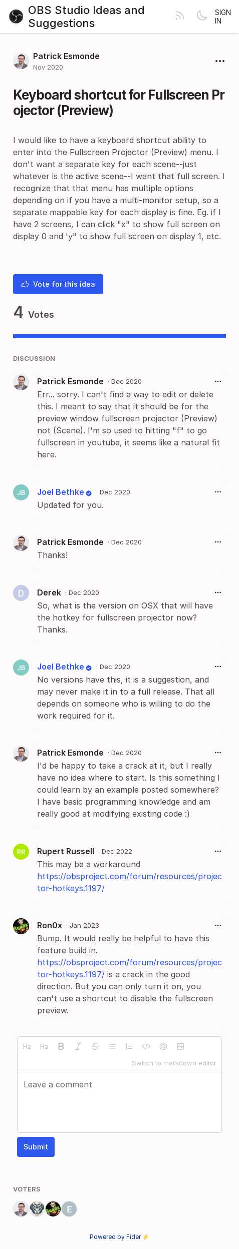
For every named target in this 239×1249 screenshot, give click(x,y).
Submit (36, 1146)
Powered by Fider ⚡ (120, 1236)
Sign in (223, 16)
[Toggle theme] (202, 16)
